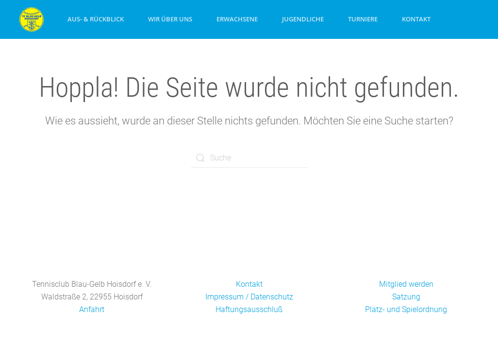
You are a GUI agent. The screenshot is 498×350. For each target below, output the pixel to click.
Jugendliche (303, 19)
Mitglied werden (406, 284)
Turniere (363, 19)
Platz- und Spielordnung (406, 309)
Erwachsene (237, 19)
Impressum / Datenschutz (249, 296)
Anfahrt (91, 309)
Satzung (406, 296)
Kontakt (416, 19)
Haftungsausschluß (249, 309)
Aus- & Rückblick (95, 19)
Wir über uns (170, 19)
